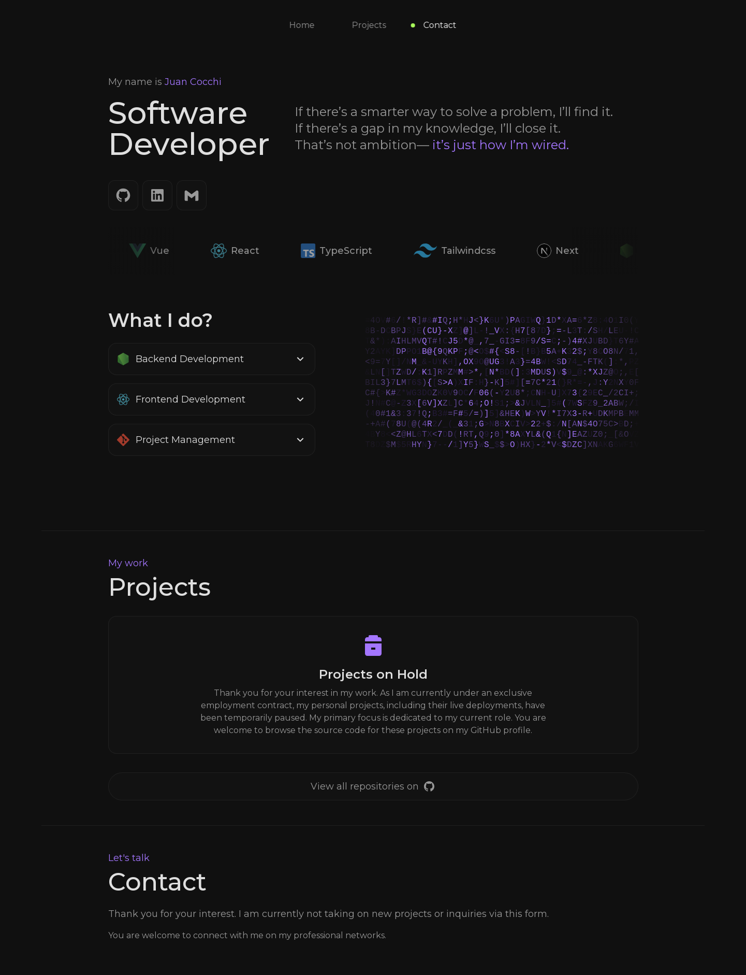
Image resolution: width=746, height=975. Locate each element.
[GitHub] (123, 195)
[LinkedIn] (157, 195)
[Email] (192, 195)
